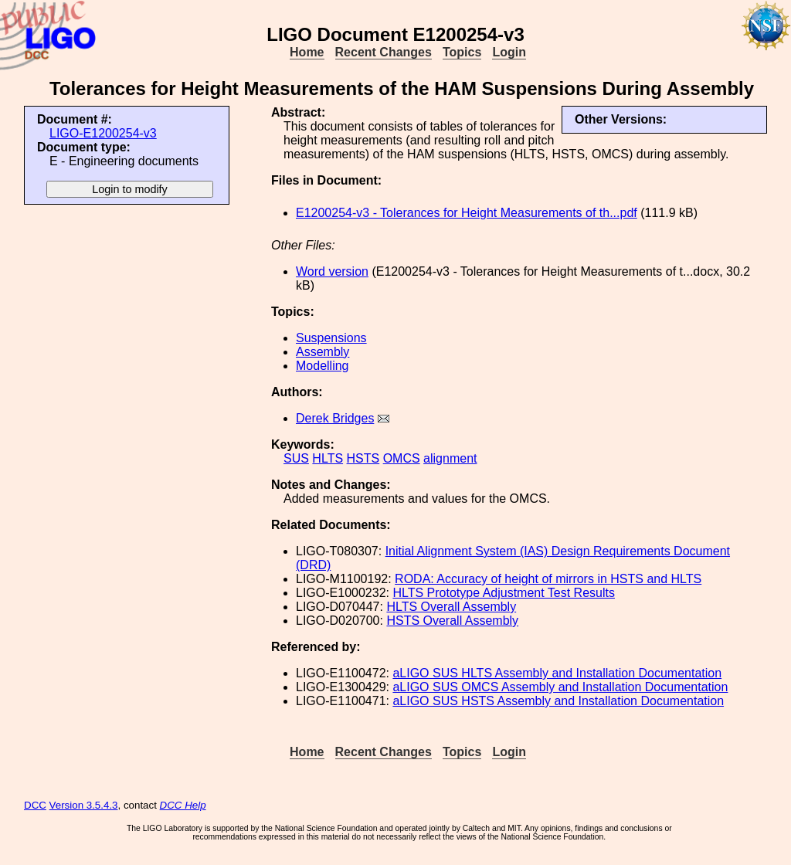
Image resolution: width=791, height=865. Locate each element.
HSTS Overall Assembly (452, 620)
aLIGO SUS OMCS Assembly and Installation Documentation (560, 687)
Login (509, 52)
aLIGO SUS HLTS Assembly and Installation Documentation (556, 673)
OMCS (401, 458)
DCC (35, 805)
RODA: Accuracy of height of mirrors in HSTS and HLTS (548, 578)
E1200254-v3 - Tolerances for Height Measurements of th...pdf (466, 212)
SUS (296, 458)
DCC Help (183, 805)
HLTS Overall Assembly (451, 606)
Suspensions (331, 337)
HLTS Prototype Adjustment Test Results (503, 592)
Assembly (322, 351)
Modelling (322, 365)
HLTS (327, 458)
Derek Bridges (335, 418)
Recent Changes (383, 52)
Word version (332, 271)
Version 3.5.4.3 (83, 805)
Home (307, 52)
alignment (450, 458)
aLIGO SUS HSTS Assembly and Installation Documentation (558, 700)
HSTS (363, 458)
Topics (462, 52)
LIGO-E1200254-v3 (103, 133)
